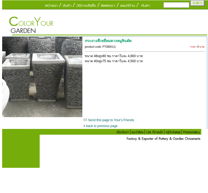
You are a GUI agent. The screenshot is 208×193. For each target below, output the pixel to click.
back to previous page (101, 126)
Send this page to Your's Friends (111, 120)
